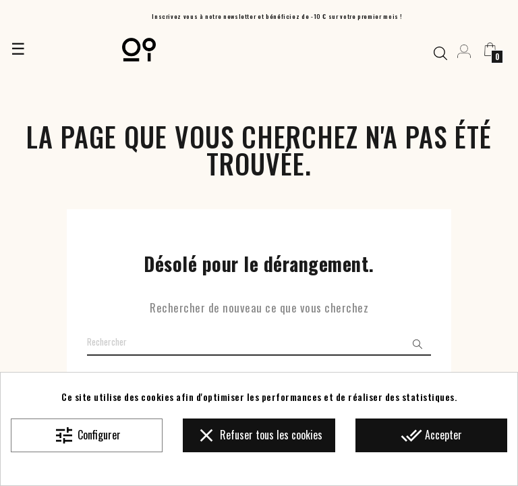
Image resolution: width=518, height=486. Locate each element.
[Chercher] (259, 342)
